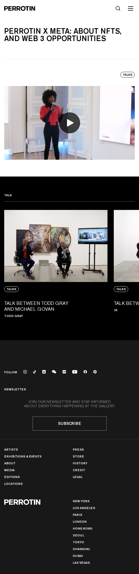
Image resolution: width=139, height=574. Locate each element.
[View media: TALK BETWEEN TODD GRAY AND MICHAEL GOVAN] (55, 267)
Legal (78, 477)
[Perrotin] (19, 8)
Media (9, 470)
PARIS (77, 515)
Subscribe (69, 423)
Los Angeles (84, 508)
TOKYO (78, 542)
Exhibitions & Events (23, 456)
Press (78, 449)
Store (78, 456)
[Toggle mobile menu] (130, 8)
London (79, 521)
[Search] (118, 8)
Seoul (78, 535)
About (10, 463)
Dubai (78, 556)
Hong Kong (82, 528)
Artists (11, 449)
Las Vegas (81, 563)
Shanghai (81, 549)
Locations (13, 484)
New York (81, 501)
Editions (12, 477)
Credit (79, 470)
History (80, 463)
